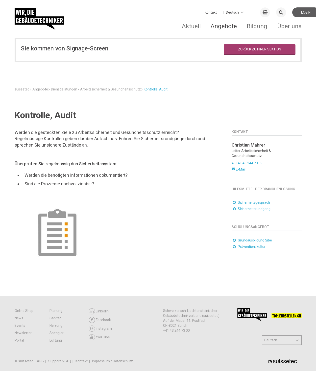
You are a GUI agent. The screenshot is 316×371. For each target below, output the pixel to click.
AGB (41, 361)
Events (20, 325)
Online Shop (24, 311)
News (19, 318)
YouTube (99, 337)
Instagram (100, 329)
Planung (55, 311)
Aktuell (191, 26)
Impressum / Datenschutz (112, 361)
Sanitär (55, 318)
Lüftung (55, 340)
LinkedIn (99, 311)
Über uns (289, 26)
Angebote (224, 26)
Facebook (100, 320)
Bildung (257, 26)
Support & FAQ (60, 361)
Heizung (55, 325)
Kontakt (211, 12)
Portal (19, 340)
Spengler (56, 333)
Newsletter (23, 333)
